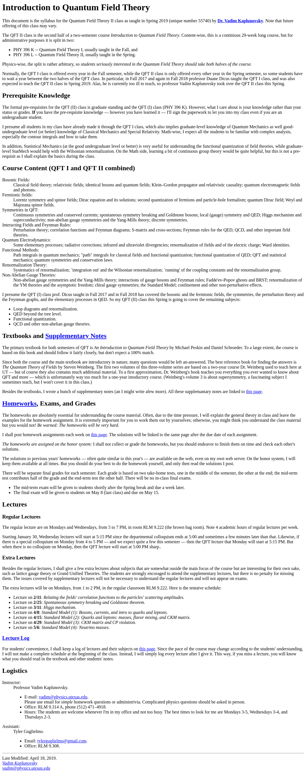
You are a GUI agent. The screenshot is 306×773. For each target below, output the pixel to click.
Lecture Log (15, 638)
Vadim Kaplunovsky (19, 763)
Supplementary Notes (76, 335)
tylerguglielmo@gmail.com (62, 741)
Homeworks (19, 403)
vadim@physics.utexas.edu (63, 697)
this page (254, 391)
